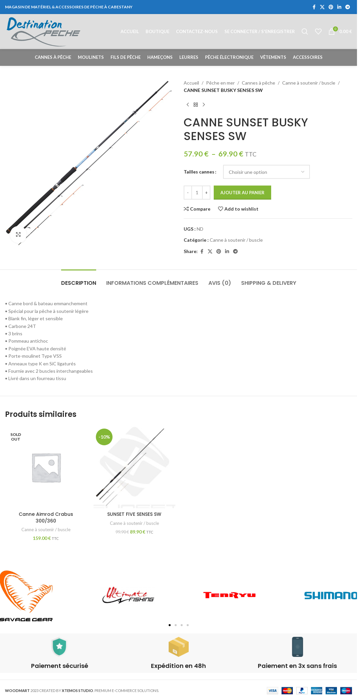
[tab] (78, 279)
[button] (170, 625)
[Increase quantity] (206, 193)
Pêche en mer (220, 83)
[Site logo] (43, 31)
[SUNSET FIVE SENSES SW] (134, 467)
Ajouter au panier (242, 192)
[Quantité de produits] (197, 193)
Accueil (191, 83)
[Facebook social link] (314, 7)
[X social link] (322, 7)
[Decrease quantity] (188, 193)
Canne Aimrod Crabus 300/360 (46, 517)
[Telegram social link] (347, 7)
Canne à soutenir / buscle (308, 83)
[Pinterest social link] (331, 7)
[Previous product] (188, 105)
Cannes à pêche (258, 83)
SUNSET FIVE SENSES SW (134, 514)
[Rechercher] (305, 31)
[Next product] (204, 105)
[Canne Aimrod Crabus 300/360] (46, 467)
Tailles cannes (199, 172)
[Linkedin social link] (339, 7)
